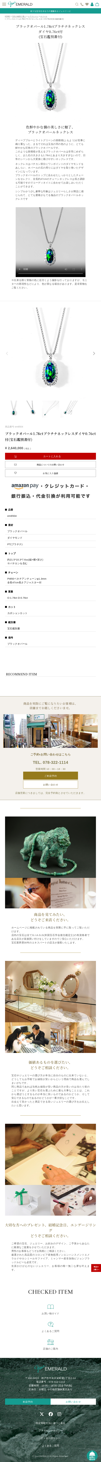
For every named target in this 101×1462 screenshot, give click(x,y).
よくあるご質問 (50, 1326)
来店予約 (28, 1401)
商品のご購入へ (96, 1268)
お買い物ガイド (50, 1309)
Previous (7, 353)
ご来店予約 (50, 776)
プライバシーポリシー (50, 1430)
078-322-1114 (55, 762)
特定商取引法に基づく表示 (50, 1423)
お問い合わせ (50, 784)
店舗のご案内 (50, 1344)
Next (93, 353)
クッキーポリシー (50, 1438)
